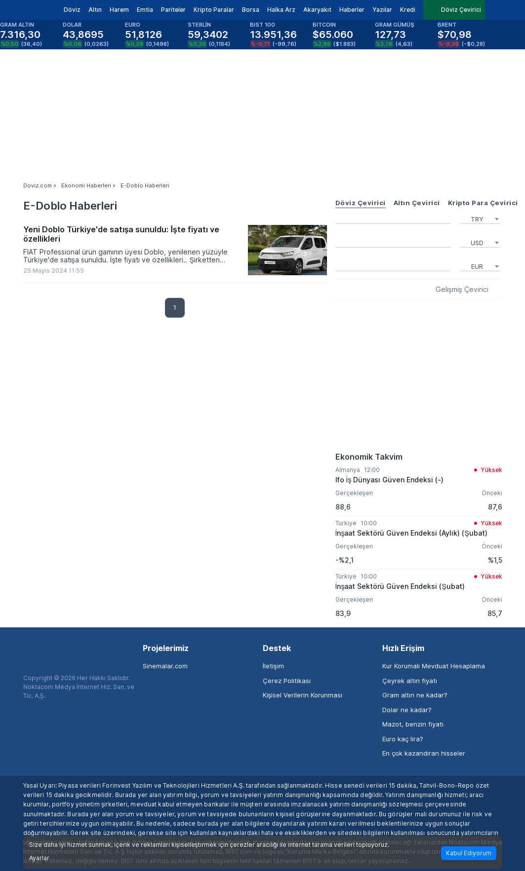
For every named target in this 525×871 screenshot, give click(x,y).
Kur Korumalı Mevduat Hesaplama (433, 666)
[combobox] (480, 218)
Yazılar (382, 9)
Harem (119, 9)
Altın (95, 9)
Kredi (407, 9)
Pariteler (173, 9)
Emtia (145, 9)
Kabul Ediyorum (468, 853)
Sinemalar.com (165, 666)
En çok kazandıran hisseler (423, 753)
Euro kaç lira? (402, 739)
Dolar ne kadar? (407, 710)
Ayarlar (39, 858)
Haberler (351, 9)
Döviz (72, 9)
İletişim (273, 666)
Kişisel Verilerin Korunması (303, 695)
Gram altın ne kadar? (414, 695)
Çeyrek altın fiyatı (409, 681)
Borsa (250, 9)
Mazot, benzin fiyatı (413, 724)
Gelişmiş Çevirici (462, 289)
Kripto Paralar (214, 9)
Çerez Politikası (287, 681)
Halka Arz (281, 9)
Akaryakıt (317, 9)
